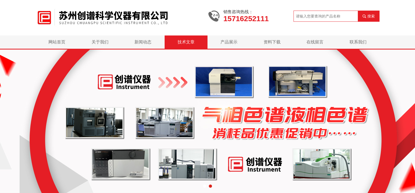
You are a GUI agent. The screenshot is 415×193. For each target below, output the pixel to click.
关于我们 (100, 42)
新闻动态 (142, 42)
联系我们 (358, 42)
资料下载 (272, 42)
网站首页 (56, 42)
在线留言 (314, 42)
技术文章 (186, 42)
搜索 (371, 16)
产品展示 (228, 42)
